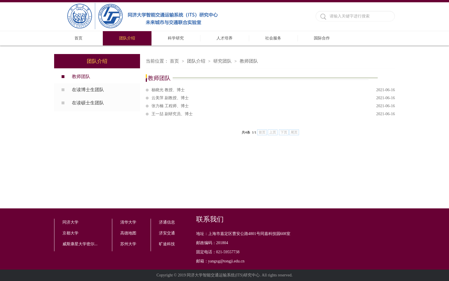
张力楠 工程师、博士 (273, 106)
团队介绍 (127, 38)
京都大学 (70, 233)
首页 (78, 38)
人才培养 (224, 38)
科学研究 (176, 38)
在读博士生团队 (88, 89)
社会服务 (273, 38)
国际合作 (322, 38)
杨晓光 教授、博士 (273, 90)
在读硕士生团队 (88, 102)
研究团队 (222, 61)
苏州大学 (128, 244)
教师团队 (81, 76)
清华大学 (128, 222)
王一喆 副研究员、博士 (273, 114)
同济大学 (70, 222)
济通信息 (167, 222)
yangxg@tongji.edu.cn (226, 261)
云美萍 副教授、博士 (273, 98)
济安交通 (167, 233)
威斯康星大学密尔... (80, 244)
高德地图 (128, 233)
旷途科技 (167, 244)
